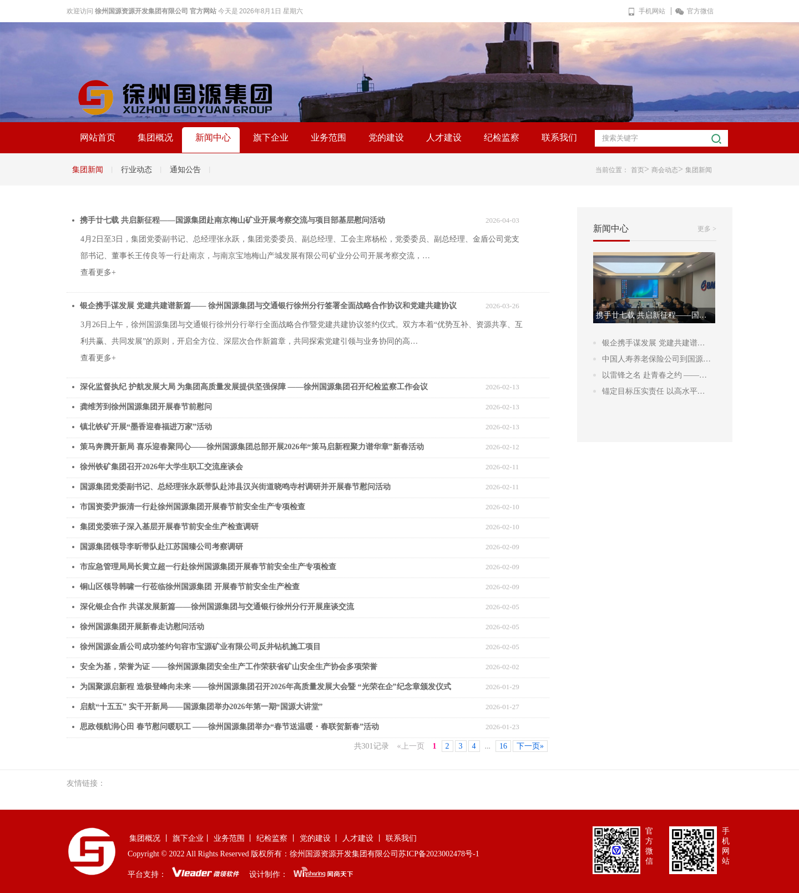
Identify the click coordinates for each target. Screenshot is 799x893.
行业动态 (136, 169)
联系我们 (559, 137)
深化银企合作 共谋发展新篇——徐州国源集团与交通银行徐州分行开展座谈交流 (217, 607)
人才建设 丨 (362, 838)
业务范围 (328, 137)
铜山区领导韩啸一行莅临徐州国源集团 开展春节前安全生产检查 (190, 587)
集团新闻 (87, 169)
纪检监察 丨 (276, 838)
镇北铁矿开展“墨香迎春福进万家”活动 (146, 427)
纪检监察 (501, 137)
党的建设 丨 (320, 838)
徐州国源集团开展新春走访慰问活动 (142, 627)
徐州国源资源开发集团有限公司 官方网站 (155, 11)
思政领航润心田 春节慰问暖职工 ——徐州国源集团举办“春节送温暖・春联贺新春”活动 (229, 727)
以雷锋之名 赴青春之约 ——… (654, 375)
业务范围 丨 (234, 838)
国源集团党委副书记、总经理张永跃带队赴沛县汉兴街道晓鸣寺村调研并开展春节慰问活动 (235, 487)
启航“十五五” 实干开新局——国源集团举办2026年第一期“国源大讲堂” (201, 707)
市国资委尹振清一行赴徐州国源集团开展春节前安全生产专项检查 (192, 507)
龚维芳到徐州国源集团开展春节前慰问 (146, 407)
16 (503, 746)
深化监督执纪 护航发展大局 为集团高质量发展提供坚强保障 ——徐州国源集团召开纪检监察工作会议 (254, 387)
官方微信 (694, 11)
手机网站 (646, 11)
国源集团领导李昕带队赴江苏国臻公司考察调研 (161, 547)
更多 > (706, 229)
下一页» (530, 746)
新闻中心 (213, 137)
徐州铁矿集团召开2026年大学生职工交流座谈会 (161, 467)
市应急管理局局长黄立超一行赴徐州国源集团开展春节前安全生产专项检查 (208, 567)
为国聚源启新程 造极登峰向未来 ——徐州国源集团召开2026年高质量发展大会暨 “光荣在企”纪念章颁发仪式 (265, 687)
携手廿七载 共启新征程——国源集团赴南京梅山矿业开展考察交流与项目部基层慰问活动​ (232, 220)
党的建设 (386, 137)
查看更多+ (98, 272)
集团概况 (155, 137)
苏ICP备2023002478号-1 (438, 854)
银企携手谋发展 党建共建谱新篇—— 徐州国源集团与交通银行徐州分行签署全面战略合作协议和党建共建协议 (268, 306)
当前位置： (612, 170)
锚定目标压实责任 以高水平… (653, 391)
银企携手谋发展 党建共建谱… (653, 343)
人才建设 (444, 137)
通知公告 (185, 169)
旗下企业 (271, 137)
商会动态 (664, 170)
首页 (637, 170)
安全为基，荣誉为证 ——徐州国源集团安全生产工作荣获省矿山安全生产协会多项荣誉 (228, 667)
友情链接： (86, 783)
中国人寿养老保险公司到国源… (656, 359)
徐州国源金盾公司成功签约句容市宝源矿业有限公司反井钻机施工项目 (200, 647)
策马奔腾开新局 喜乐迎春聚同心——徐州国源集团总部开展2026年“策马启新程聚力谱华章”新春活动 (252, 447)
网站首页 (97, 137)
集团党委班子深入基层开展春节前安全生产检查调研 (169, 527)
